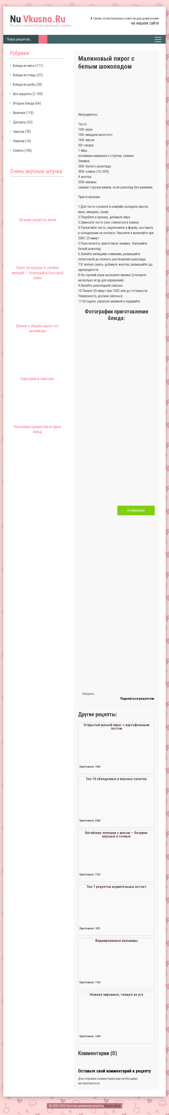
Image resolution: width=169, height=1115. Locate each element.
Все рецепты (22, 94)
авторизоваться (88, 1083)
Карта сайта (112, 1106)
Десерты (19, 122)
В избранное (136, 510)
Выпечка (19, 113)
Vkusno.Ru (37, 19)
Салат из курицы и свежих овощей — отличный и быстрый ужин (37, 272)
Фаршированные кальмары (116, 941)
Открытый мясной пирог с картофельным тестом (116, 727)
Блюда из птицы (24, 75)
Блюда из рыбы (24, 84)
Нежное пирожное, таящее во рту (116, 994)
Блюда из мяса (24, 66)
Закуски (18, 132)
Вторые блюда (23, 103)
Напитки (18, 141)
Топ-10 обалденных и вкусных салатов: (116, 779)
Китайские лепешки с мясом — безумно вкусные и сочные (116, 834)
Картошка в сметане (37, 378)
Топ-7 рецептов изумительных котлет (116, 887)
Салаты (18, 150)
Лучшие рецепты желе (37, 219)
